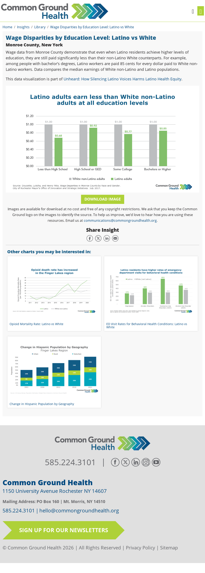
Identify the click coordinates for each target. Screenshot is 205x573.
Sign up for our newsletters (63, 530)
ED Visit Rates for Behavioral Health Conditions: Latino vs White (146, 325)
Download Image (102, 199)
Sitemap (169, 547)
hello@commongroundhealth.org (79, 510)
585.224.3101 (70, 462)
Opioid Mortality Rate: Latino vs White (36, 324)
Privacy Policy (140, 547)
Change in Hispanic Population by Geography (42, 404)
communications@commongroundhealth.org (120, 220)
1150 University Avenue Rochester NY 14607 (54, 490)
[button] (193, 10)
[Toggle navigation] (200, 11)
